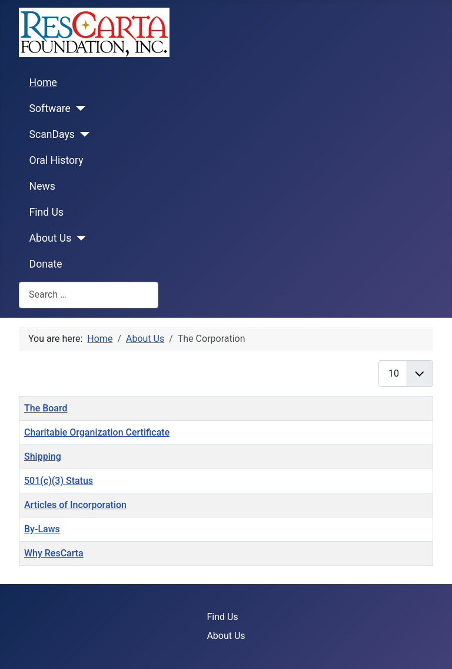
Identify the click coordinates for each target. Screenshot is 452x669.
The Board (46, 408)
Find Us (46, 212)
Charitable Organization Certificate (97, 432)
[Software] (78, 108)
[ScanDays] (82, 134)
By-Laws (42, 529)
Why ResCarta (54, 553)
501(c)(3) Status (58, 480)
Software (50, 108)
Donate (45, 264)
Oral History (56, 160)
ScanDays (52, 134)
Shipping (42, 456)
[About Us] (78, 238)
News (42, 186)
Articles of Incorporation (75, 504)
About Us (50, 238)
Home (43, 82)
